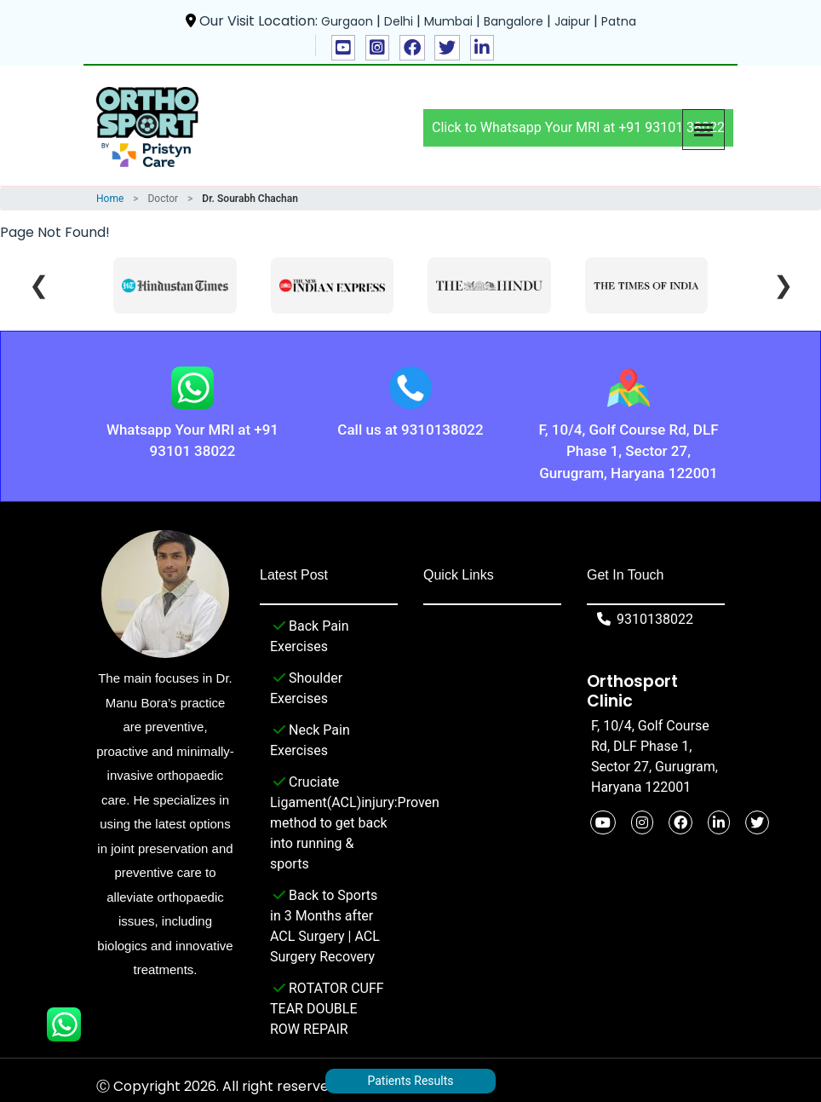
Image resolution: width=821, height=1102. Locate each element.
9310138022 (642, 619)
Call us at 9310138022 (410, 429)
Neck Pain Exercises (310, 739)
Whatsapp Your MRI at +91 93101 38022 (192, 440)
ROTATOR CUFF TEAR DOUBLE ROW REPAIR (327, 1007)
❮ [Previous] (39, 285)
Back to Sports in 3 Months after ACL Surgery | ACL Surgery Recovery (325, 925)
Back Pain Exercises (309, 635)
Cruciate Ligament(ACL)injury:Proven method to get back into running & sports (329, 821)
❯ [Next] (783, 285)
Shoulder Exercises (306, 687)
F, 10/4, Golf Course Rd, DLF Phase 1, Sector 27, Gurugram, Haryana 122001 (629, 451)
